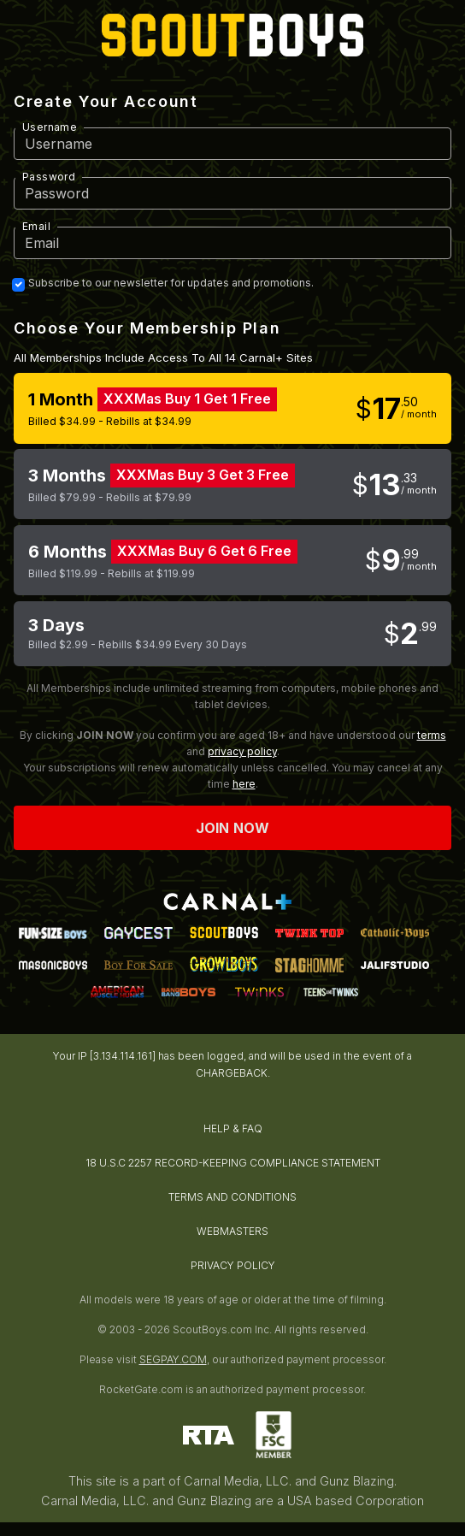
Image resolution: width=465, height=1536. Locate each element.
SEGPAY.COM (173, 1359)
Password (48, 176)
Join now (232, 827)
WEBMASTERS (232, 1231)
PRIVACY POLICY (233, 1265)
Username (49, 127)
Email (36, 226)
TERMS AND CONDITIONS (232, 1196)
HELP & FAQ (232, 1128)
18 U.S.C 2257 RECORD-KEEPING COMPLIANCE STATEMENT (232, 1162)
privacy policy (242, 751)
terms (431, 735)
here (244, 783)
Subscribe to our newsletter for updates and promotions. (171, 283)
